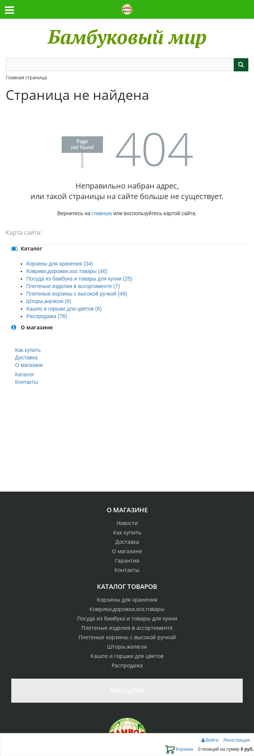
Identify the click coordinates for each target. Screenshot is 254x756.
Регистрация (237, 740)
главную (102, 213)
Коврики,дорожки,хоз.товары (127, 609)
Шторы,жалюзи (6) (48, 301)
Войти (210, 740)
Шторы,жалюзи (127, 646)
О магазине (29, 365)
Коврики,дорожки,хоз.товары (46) (66, 271)
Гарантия (127, 560)
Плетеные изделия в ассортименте (127, 627)
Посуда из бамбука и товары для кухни (127, 618)
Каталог (24, 374)
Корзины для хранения (127, 599)
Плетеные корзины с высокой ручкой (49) (76, 294)
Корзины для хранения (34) (59, 264)
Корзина (179, 749)
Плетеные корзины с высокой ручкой (127, 637)
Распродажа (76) (46, 316)
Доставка (26, 358)
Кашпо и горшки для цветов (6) (63, 309)
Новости (127, 523)
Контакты (26, 382)
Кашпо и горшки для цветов (127, 655)
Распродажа (127, 665)
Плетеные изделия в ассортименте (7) (73, 286)
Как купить (28, 350)
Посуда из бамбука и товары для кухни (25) (79, 279)
